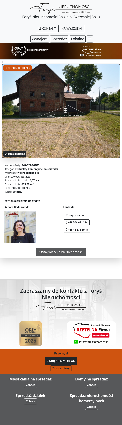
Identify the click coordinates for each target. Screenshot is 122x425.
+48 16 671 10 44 (77, 229)
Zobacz (30, 385)
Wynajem (39, 38)
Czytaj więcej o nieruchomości (61, 252)
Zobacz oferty (60, 368)
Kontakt (47, 28)
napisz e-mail (75, 215)
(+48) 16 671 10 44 (61, 361)
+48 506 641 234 (77, 222)
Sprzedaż (59, 38)
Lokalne (77, 38)
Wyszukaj (72, 28)
